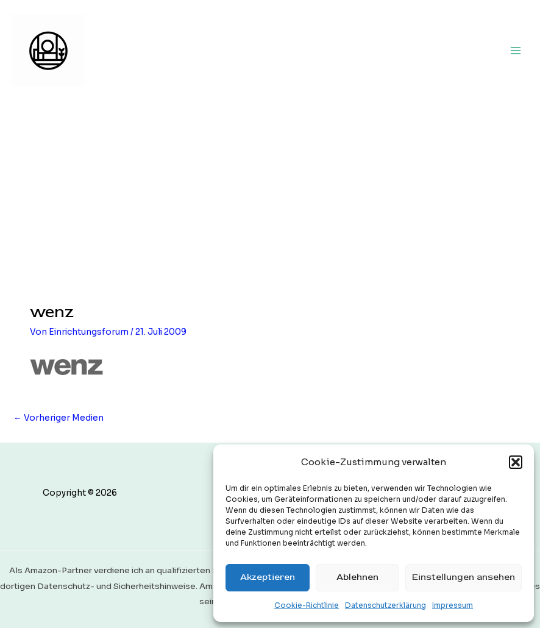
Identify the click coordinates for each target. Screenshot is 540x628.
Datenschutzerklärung (385, 605)
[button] (516, 462)
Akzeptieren (267, 577)
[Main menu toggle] (515, 50)
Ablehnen (357, 577)
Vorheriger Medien (58, 418)
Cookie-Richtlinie (306, 605)
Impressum (452, 605)
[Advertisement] (270, 192)
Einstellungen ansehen (463, 577)
